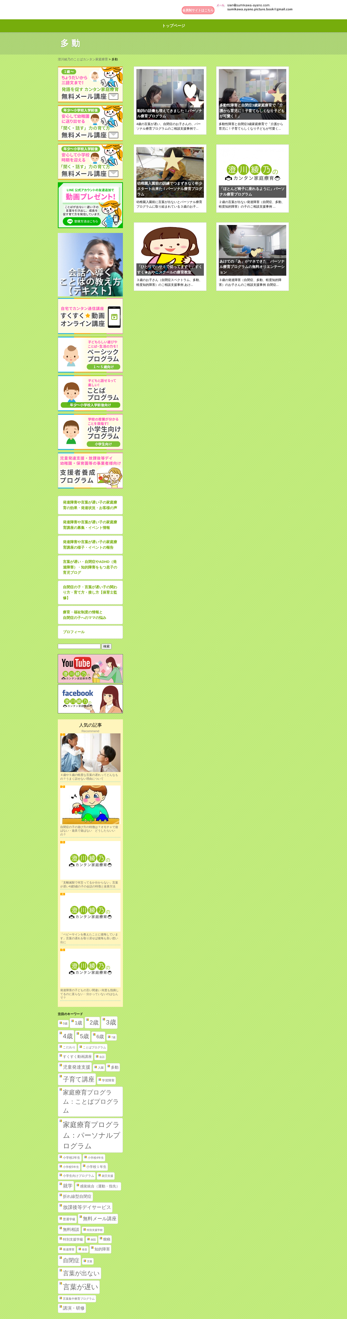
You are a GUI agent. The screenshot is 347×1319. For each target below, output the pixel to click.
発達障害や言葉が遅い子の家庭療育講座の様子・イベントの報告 (90, 544)
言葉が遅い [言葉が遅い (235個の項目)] (80, 1287)
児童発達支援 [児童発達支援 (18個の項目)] (76, 1067)
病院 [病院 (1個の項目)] (93, 1239)
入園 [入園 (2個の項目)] (101, 1067)
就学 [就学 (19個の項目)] (68, 1185)
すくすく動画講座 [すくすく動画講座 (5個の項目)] (77, 1057)
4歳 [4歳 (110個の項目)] (68, 1036)
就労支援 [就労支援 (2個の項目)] (107, 1176)
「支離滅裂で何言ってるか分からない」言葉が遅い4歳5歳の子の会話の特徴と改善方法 (89, 884)
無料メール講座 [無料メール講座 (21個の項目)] (100, 1218)
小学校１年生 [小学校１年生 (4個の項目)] (96, 1167)
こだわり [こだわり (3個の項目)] (69, 1047)
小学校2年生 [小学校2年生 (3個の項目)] (71, 1157)
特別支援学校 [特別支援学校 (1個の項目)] (95, 1229)
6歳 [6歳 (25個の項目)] (100, 1036)
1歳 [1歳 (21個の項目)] (78, 1022)
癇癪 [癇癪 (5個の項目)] (106, 1239)
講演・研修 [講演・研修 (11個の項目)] (74, 1308)
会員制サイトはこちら (198, 10)
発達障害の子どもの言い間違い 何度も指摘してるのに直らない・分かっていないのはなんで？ (89, 994)
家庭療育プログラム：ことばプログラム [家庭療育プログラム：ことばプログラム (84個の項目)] (91, 1101)
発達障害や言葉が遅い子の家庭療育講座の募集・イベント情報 (90, 525)
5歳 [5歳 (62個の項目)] (84, 1036)
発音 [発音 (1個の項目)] (84, 1249)
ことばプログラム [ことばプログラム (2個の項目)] (94, 1047)
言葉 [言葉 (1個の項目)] (89, 1261)
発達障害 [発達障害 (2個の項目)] (68, 1249)
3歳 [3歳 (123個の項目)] (111, 1022)
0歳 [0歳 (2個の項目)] (65, 1023)
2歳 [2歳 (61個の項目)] (94, 1022)
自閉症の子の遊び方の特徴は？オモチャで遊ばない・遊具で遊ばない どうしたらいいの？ (89, 830)
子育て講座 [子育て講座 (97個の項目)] (78, 1079)
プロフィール (74, 632)
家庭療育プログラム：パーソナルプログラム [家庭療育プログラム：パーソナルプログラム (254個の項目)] (91, 1135)
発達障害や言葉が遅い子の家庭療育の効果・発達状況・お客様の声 (90, 505)
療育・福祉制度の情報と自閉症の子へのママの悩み (84, 615)
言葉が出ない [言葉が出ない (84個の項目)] (81, 1273)
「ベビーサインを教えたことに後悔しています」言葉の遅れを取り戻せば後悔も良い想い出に (89, 938)
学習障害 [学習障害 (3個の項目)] (108, 1080)
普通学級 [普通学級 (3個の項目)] (69, 1219)
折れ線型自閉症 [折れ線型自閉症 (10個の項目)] (77, 1196)
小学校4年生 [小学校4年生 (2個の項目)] (96, 1157)
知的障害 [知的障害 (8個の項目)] (102, 1249)
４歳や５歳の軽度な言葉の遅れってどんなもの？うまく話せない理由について (89, 776)
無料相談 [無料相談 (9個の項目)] (71, 1229)
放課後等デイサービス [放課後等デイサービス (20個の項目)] (87, 1207)
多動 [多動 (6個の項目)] (115, 1067)
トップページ (173, 26)
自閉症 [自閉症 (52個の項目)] (71, 1260)
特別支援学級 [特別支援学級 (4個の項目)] (73, 1239)
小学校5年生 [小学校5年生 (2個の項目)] (71, 1167)
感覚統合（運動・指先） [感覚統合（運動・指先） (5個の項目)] (100, 1186)
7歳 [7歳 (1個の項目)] (113, 1037)
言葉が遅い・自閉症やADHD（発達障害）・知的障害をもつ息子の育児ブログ (90, 567)
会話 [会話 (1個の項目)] (102, 1056)
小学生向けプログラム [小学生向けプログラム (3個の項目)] (78, 1176)
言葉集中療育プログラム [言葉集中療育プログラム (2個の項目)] (79, 1298)
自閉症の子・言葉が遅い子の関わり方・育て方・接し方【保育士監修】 (90, 592)
